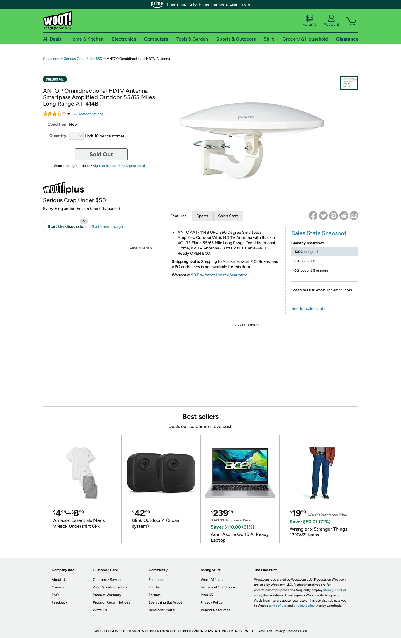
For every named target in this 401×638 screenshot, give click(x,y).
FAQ (55, 595)
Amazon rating (87, 114)
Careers (58, 587)
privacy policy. (304, 606)
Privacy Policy (212, 602)
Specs (202, 216)
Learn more (240, 4)
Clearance (51, 59)
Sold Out (101, 154)
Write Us (100, 610)
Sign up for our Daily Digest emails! (121, 166)
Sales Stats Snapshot (319, 233)
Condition (57, 124)
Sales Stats (228, 216)
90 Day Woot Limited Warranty (219, 274)
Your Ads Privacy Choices (278, 631)
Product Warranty (107, 595)
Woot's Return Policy (110, 587)
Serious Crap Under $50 (83, 59)
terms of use (278, 606)
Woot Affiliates (213, 580)
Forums (310, 21)
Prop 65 (207, 595)
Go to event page (107, 226)
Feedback (59, 602)
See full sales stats (308, 308)
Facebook (156, 580)
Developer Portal (162, 610)
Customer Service (107, 580)
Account (331, 21)
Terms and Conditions (218, 587)
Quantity (57, 135)
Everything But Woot (165, 602)
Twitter (155, 587)
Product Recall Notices (111, 602)
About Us (59, 580)
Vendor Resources (215, 610)
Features (178, 216)
